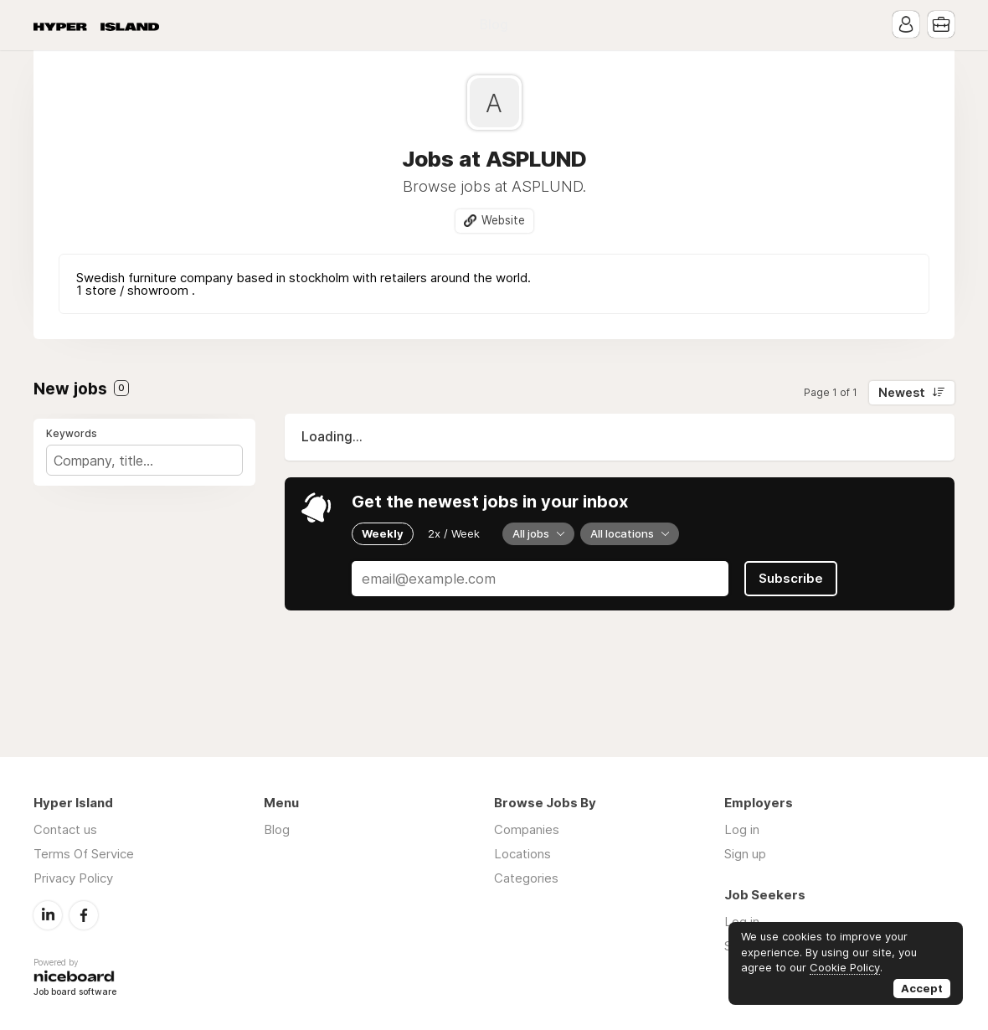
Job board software (74, 992)
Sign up (745, 854)
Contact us (65, 829)
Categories (526, 878)
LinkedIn (47, 915)
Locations (522, 854)
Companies (526, 829)
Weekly (383, 533)
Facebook (83, 915)
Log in (741, 829)
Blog (494, 25)
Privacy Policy (73, 878)
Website (503, 220)
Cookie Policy (845, 967)
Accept (922, 988)
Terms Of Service (83, 854)
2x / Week (454, 533)
